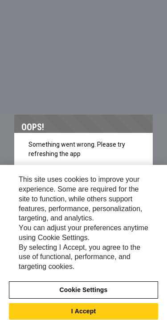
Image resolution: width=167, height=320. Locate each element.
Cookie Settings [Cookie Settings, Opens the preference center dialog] (84, 292)
